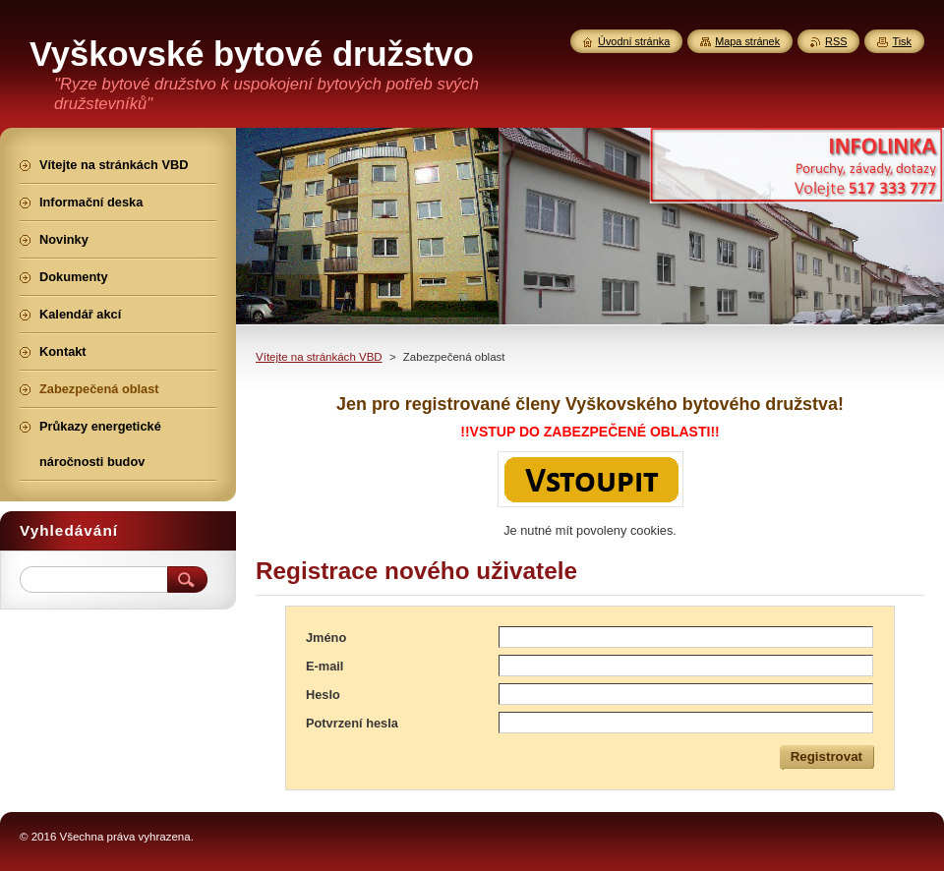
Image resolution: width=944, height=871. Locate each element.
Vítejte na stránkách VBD (319, 357)
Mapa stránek (747, 41)
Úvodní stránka (634, 41)
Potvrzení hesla (352, 723)
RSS (836, 41)
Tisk (902, 41)
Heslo (323, 694)
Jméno (326, 637)
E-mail (324, 666)
